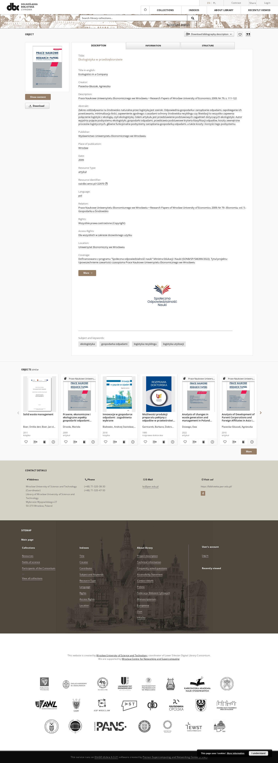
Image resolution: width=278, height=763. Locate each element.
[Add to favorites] (239, 34)
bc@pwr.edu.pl (150, 486)
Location (84, 605)
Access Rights (87, 599)
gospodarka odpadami (114, 344)
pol (80, 195)
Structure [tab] (208, 45)
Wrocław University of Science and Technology (121, 655)
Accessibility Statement (150, 574)
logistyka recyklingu (145, 344)
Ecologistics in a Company (93, 74)
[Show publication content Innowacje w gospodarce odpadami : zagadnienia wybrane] (123, 441)
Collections (165, 10)
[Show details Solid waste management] (53, 441)
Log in (205, 555)
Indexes (194, 10)
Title (82, 556)
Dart (139, 611)
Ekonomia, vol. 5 (235, 207)
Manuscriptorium (146, 599)
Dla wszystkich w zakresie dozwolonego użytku (105, 235)
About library (223, 10)
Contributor (86, 568)
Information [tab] (153, 45)
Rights (83, 593)
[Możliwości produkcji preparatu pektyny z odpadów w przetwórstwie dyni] (158, 394)
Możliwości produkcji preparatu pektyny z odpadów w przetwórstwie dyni (158, 417)
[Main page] (145, 10)
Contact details (145, 580)
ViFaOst (141, 617)
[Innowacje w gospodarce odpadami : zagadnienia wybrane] (119, 394)
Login (267, 2)
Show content (38, 97)
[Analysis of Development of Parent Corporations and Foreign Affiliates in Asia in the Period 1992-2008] (238, 394)
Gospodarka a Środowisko (93, 211)
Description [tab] (98, 45)
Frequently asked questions (152, 568)
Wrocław (83, 148)
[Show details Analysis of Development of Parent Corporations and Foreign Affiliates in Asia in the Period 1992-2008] (251, 441)
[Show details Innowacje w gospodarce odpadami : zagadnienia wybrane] (132, 441)
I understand (258, 753)
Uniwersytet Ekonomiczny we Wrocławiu (101, 247)
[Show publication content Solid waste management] (44, 441)
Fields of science (31, 562)
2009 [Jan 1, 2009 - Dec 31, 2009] (81, 160)
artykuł (82, 172)
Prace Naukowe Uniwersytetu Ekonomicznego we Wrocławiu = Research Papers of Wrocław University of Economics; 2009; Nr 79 (151, 207)
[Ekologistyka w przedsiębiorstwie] (47, 67)
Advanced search (178, 24)
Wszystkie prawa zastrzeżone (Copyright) (101, 223)
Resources (27, 556)
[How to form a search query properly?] (195, 24)
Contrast (236, 2)
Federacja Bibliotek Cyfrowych (153, 593)
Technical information (149, 562)
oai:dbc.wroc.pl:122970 (93, 183)
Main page (27, 539)
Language (85, 586)
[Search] (192, 18)
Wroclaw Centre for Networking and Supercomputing (151, 659)
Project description (147, 556)
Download (36, 106)
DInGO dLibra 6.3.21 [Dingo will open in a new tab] (106, 757)
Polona (141, 586)
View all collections (32, 578)
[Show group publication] (79, 378)
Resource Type (88, 580)
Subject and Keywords (91, 574)
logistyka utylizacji (173, 344)
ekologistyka (87, 344)
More (249, 451)
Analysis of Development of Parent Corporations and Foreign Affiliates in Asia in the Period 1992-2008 (238, 417)
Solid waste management (38, 414)
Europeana (143, 605)
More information (235, 753)
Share (252, 3)
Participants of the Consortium (38, 568)
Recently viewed (259, 10)
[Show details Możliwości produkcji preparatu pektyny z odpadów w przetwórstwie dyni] (172, 441)
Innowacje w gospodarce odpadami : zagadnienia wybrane (117, 417)
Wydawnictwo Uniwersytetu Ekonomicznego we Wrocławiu (112, 136)
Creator (84, 562)
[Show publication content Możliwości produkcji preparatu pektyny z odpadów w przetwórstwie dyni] (163, 441)
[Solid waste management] (39, 394)
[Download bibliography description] (35, 441)
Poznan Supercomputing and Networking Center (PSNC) (175, 757)
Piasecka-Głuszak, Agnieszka (94, 86)
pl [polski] (214, 3)
